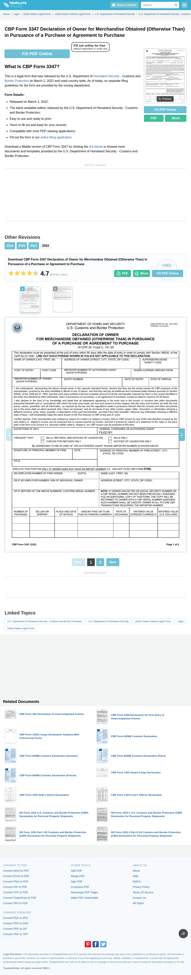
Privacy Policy (141, 886)
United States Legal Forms (21, 628)
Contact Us (139, 897)
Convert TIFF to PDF (15, 892)
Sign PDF (76, 881)
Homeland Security (106, 76)
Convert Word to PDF (16, 870)
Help (135, 876)
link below (96, 146)
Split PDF (76, 870)
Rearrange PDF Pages (84, 892)
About (136, 870)
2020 (21, 245)
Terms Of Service (143, 892)
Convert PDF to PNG (15, 923)
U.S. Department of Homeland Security (108, 621)
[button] (181, 434)
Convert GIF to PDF (15, 886)
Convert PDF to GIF (15, 928)
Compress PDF (80, 886)
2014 (9, 245)
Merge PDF (78, 876)
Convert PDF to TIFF (15, 934)
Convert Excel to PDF (16, 876)
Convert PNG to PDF (15, 881)
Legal (180, 621)
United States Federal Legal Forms (153, 621)
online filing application (56, 137)
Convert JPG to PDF (15, 903)
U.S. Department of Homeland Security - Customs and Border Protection (44, 621)
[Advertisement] (95, 194)
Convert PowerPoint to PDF (19, 897)
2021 (33, 245)
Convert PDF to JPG (15, 917)
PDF (154, 118)
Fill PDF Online (37, 53)
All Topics (138, 903)
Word (176, 118)
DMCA (137, 881)
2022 (45, 245)
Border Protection (17, 80)
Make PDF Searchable (84, 897)
